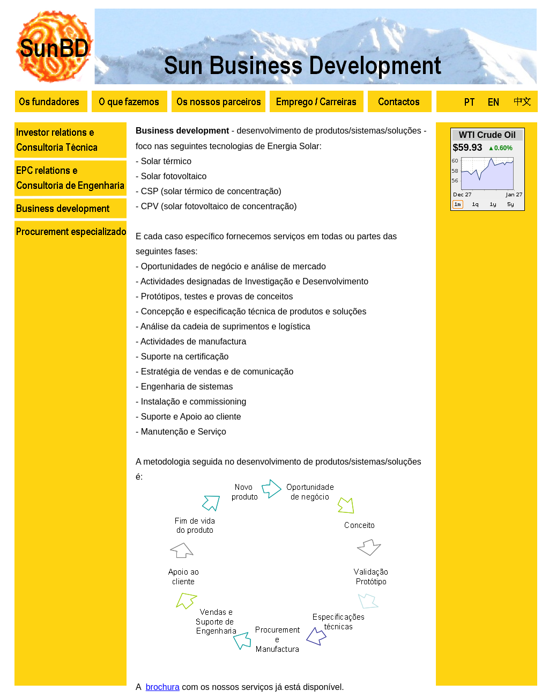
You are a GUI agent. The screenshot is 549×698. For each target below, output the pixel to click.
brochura (163, 687)
